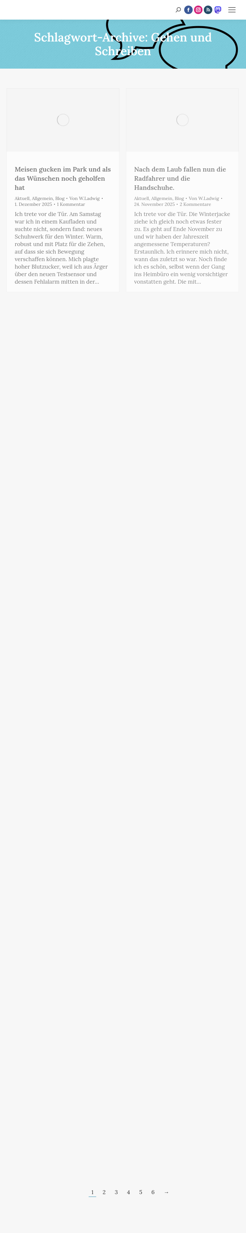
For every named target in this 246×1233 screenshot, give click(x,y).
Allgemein (42, 198)
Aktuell (22, 198)
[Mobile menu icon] (232, 10)
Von (84, 198)
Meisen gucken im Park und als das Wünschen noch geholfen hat (63, 178)
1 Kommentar (71, 204)
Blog (59, 198)
